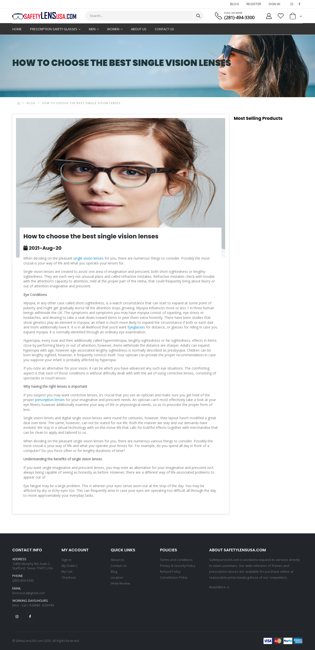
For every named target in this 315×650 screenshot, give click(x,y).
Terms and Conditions (176, 559)
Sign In (274, 4)
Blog (234, 4)
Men (92, 29)
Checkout (69, 577)
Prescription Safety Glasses (53, 29)
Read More (219, 587)
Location (117, 577)
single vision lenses (88, 258)
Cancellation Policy (174, 577)
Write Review (120, 583)
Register (253, 4)
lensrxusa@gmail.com (28, 593)
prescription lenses (50, 399)
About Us (138, 29)
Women (113, 29)
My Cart (67, 571)
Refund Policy (170, 571)
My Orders (70, 565)
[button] (296, 17)
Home (17, 29)
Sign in (66, 559)
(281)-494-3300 (239, 17)
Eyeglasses (136, 327)
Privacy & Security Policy (178, 565)
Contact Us (164, 29)
